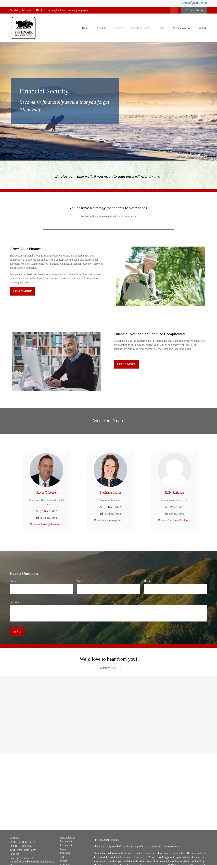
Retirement (66, 841)
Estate (63, 849)
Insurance (65, 852)
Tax (62, 856)
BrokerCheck (172, 846)
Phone (147, 581)
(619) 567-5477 (20, 10)
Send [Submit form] (17, 631)
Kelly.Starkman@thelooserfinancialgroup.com (176, 520)
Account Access (194, 10)
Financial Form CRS (110, 839)
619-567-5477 (176, 507)
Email (80, 581)
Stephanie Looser (110, 492)
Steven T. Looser (46, 492)
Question (15, 602)
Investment (66, 845)
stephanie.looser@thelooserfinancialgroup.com (112, 520)
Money (64, 860)
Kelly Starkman (174, 492)
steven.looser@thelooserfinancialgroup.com (61, 10)
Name (13, 581)
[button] (85, 28)
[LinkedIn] (174, 10)
